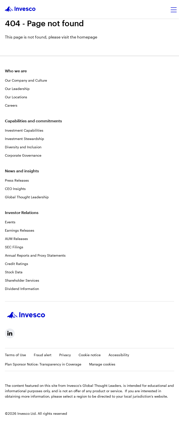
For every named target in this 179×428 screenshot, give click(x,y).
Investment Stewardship (24, 139)
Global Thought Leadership (27, 197)
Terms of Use (15, 355)
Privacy (65, 355)
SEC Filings (14, 247)
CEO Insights (15, 189)
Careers (11, 105)
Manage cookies (102, 364)
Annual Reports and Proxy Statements (35, 255)
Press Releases (17, 180)
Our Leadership (17, 89)
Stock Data (14, 272)
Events (10, 222)
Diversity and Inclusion (23, 147)
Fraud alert (42, 355)
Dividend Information (22, 289)
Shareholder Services (22, 280)
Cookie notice (90, 355)
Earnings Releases (19, 230)
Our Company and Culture (26, 80)
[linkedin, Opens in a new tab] (10, 333)
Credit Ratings (16, 264)
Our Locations (16, 97)
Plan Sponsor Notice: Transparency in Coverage (43, 364)
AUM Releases (16, 239)
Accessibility (118, 355)
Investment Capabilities (24, 130)
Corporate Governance (23, 155)
